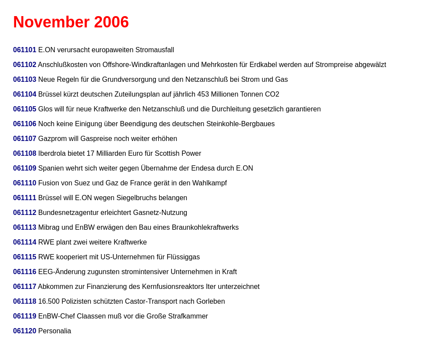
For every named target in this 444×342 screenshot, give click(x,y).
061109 (24, 168)
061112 (24, 212)
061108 (24, 153)
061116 (24, 271)
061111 (24, 197)
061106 (24, 123)
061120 (24, 331)
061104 (24, 94)
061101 (24, 50)
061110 (24, 183)
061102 (24, 64)
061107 (24, 138)
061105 (24, 109)
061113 (24, 227)
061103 (24, 79)
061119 (24, 316)
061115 (24, 257)
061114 (24, 242)
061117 (24, 286)
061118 (24, 301)
